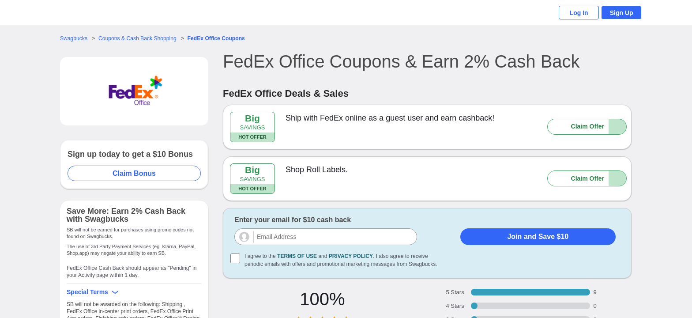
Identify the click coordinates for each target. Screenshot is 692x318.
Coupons (225, 38)
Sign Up (620, 12)
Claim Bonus (134, 173)
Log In (573, 12)
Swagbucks (74, 38)
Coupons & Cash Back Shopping (142, 38)
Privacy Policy (351, 256)
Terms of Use (297, 256)
